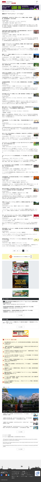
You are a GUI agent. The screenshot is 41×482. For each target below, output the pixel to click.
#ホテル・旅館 (12, 57)
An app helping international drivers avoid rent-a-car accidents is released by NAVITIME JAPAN (20, 446)
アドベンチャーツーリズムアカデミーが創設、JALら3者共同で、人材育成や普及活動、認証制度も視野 (17, 64)
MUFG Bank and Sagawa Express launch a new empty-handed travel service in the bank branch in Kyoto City (20, 443)
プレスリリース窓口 (24, 476)
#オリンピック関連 (17, 194)
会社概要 (23, 471)
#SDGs (15, 170)
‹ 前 (17, 250)
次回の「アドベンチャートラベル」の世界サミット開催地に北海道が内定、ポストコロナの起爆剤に (17, 202)
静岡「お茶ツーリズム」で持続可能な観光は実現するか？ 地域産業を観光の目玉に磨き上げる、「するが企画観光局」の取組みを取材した (17, 107)
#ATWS (4, 36)
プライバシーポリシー (15, 474)
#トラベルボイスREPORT (7, 220)
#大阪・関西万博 (5, 22)
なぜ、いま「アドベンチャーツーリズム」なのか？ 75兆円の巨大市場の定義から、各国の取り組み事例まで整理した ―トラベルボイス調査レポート (17, 215)
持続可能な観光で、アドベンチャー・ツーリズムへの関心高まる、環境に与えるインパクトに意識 (17, 239)
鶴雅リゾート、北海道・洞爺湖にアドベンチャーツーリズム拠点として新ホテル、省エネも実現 (17, 55)
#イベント (19, 146)
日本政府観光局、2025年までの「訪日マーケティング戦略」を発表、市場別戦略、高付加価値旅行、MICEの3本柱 (17, 18)
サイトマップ (29, 474)
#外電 (3, 232)
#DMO (4, 97)
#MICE (7, 21)
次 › (27, 250)
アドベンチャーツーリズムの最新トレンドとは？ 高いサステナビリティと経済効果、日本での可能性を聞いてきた (17, 143)
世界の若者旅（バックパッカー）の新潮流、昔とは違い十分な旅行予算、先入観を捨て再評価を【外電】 (17, 229)
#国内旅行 (14, 34)
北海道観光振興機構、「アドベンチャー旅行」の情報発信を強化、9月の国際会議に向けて (17, 82)
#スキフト (7, 232)
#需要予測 (23, 232)
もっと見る (20, 315)
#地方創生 (4, 99)
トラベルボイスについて (16, 471)
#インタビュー (5, 34)
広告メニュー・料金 (15, 476)
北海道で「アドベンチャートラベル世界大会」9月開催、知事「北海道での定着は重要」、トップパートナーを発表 (17, 44)
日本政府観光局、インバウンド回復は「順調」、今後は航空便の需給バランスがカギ (17, 121)
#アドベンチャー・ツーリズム (15, 21)
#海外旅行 (29, 136)
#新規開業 (17, 57)
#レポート (25, 97)
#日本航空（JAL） (16, 66)
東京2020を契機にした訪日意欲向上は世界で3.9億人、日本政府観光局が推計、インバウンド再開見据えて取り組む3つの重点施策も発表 (17, 189)
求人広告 (31, 476)
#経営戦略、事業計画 (16, 182)
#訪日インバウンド (18, 22)
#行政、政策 (11, 22)
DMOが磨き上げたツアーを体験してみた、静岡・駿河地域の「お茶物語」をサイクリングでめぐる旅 (17, 94)
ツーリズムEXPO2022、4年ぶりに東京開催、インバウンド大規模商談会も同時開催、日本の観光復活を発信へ (17, 165)
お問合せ (13, 477)
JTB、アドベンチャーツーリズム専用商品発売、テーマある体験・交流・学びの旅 (17, 156)
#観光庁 (15, 205)
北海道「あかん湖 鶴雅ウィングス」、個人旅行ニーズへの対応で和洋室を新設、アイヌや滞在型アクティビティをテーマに (17, 73)
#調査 (3, 125)
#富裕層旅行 (14, 192)
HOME (3, 11)
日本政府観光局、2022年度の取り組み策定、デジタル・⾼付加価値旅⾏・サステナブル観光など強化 (17, 177)
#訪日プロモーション (27, 124)
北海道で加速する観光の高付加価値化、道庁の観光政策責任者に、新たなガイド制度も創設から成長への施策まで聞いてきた (17, 31)
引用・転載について (24, 473)
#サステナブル (23, 21)
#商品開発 (4, 112)
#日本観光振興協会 (16, 168)
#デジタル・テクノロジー (7, 86)
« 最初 (14, 250)
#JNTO (4, 21)
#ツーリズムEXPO (6, 168)
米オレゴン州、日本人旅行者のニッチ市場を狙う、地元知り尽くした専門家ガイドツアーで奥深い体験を (17, 134)
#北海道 (10, 34)
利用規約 (22, 474)
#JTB (11, 66)
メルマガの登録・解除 (15, 473)
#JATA (11, 168)
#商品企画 (29, 97)
